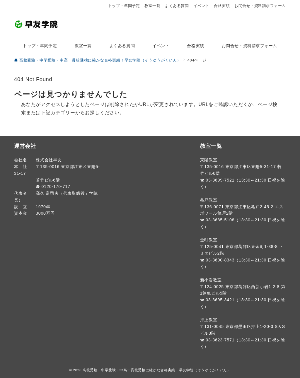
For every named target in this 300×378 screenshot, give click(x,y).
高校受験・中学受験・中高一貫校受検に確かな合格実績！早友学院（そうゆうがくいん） (157, 370)
